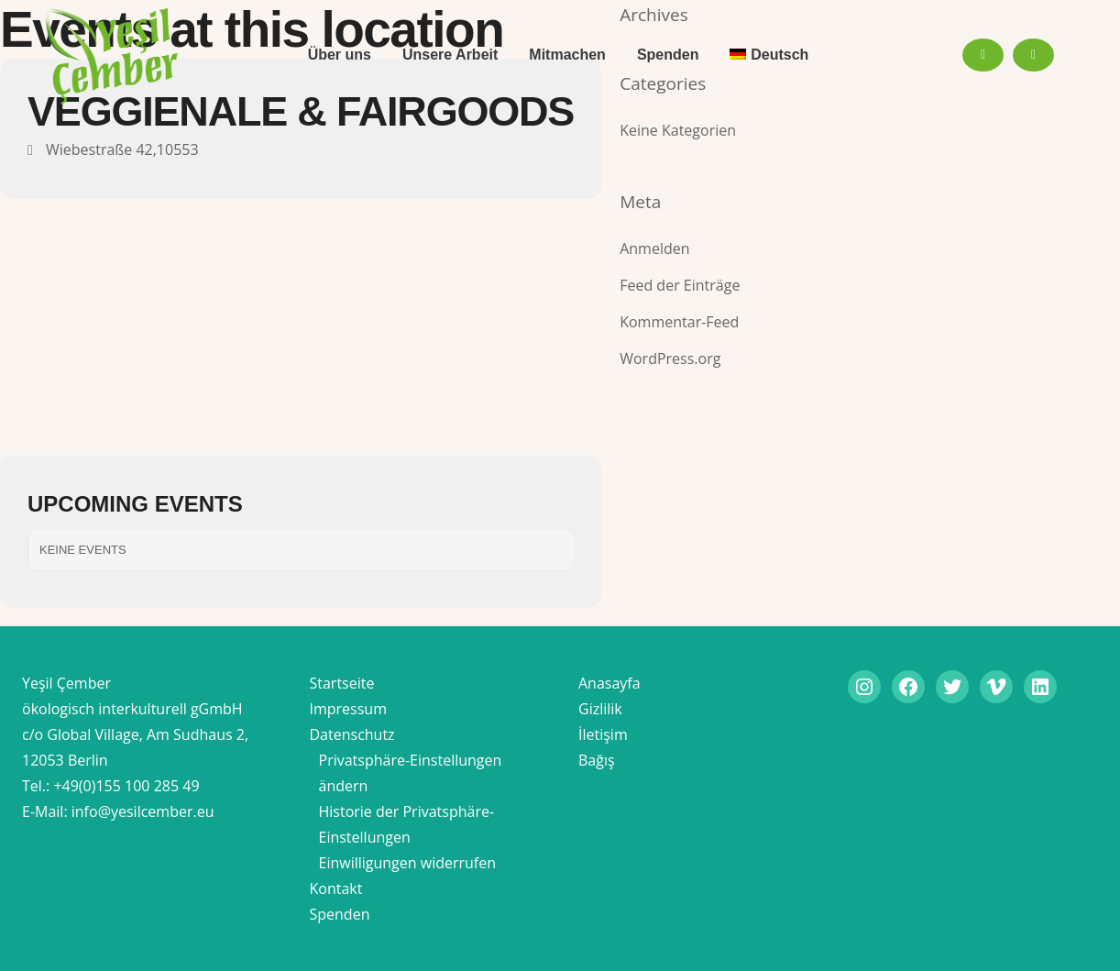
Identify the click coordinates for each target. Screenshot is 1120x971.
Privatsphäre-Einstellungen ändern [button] (410, 773)
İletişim (603, 734)
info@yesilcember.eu (142, 811)
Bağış (596, 760)
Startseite (342, 683)
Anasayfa (609, 683)
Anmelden (654, 248)
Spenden (340, 914)
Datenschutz (352, 734)
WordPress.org (670, 358)
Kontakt (336, 888)
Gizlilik (600, 709)
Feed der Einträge (680, 285)
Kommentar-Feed (679, 322)
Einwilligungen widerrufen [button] (408, 863)
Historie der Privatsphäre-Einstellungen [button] (407, 824)
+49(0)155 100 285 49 (126, 786)
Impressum (348, 709)
